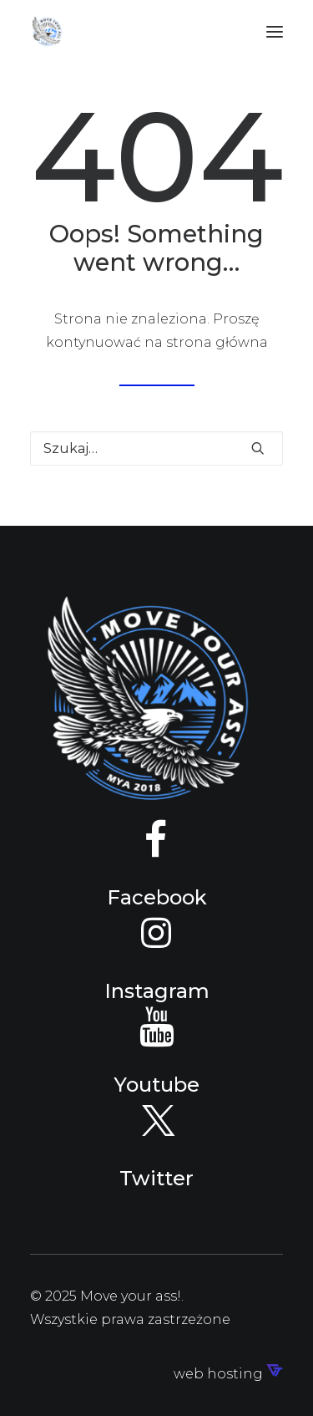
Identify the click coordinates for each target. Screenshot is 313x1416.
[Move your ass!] (46, 31)
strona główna (217, 342)
